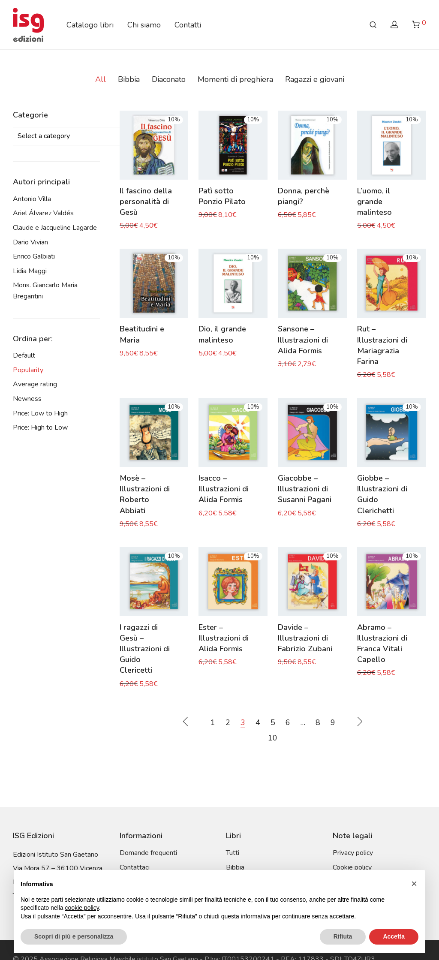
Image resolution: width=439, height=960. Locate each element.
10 (272, 738)
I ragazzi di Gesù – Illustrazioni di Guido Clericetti (145, 649)
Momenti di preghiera (235, 79)
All (100, 79)
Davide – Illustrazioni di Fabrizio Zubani (305, 638)
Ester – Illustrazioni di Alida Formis (223, 638)
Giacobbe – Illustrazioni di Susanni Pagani (304, 489)
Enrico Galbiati (34, 256)
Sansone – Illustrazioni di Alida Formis (303, 339)
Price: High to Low (40, 427)
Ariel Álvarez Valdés (43, 213)
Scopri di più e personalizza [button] (73, 936)
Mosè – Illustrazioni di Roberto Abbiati (145, 494)
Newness (27, 398)
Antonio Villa (32, 199)
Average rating (35, 384)
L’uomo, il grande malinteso (374, 201)
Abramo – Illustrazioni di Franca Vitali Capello (382, 643)
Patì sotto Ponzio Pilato (222, 196)
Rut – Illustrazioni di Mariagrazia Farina (382, 345)
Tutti (232, 853)
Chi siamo (144, 25)
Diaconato (169, 79)
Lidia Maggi (30, 271)
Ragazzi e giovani (314, 79)
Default (24, 355)
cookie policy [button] (82, 907)
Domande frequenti (148, 853)
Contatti (187, 25)
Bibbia (129, 79)
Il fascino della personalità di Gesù (146, 201)
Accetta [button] (394, 936)
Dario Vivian (30, 242)
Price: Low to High (40, 413)
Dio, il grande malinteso (222, 334)
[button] (414, 884)
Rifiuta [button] (343, 936)
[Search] (373, 25)
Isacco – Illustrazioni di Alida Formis (223, 489)
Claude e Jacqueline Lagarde (55, 227)
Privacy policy (353, 853)
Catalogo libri (90, 25)
